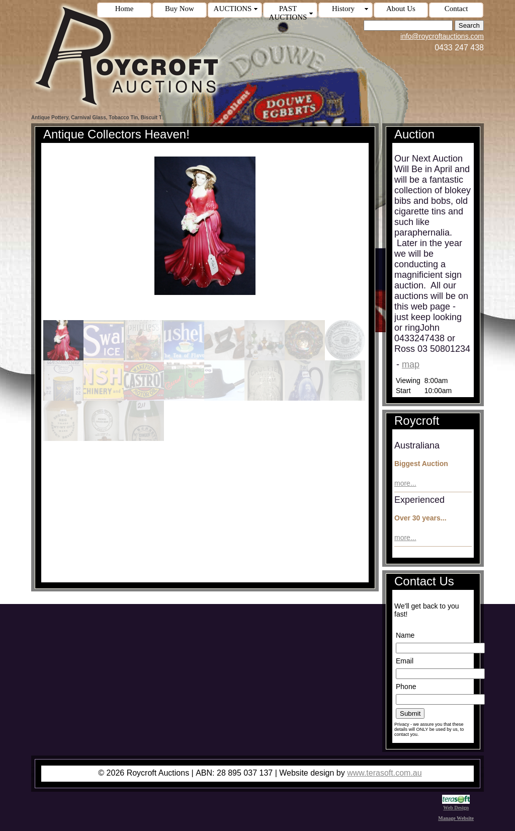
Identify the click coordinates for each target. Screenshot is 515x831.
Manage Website (456, 818)
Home (124, 9)
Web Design (456, 804)
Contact (456, 9)
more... (405, 483)
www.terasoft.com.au (384, 773)
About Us (400, 9)
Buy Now (179, 9)
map (410, 364)
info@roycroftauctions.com (442, 36)
